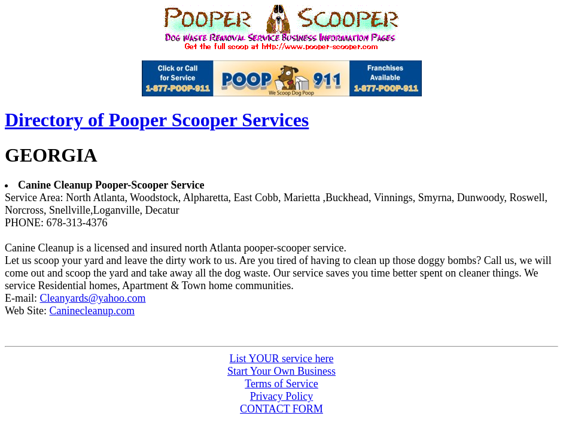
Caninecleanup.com (92, 311)
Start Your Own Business (281, 371)
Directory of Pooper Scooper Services (157, 119)
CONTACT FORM (281, 409)
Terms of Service (281, 384)
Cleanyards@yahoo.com (92, 298)
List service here (282, 359)
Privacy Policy (282, 396)
